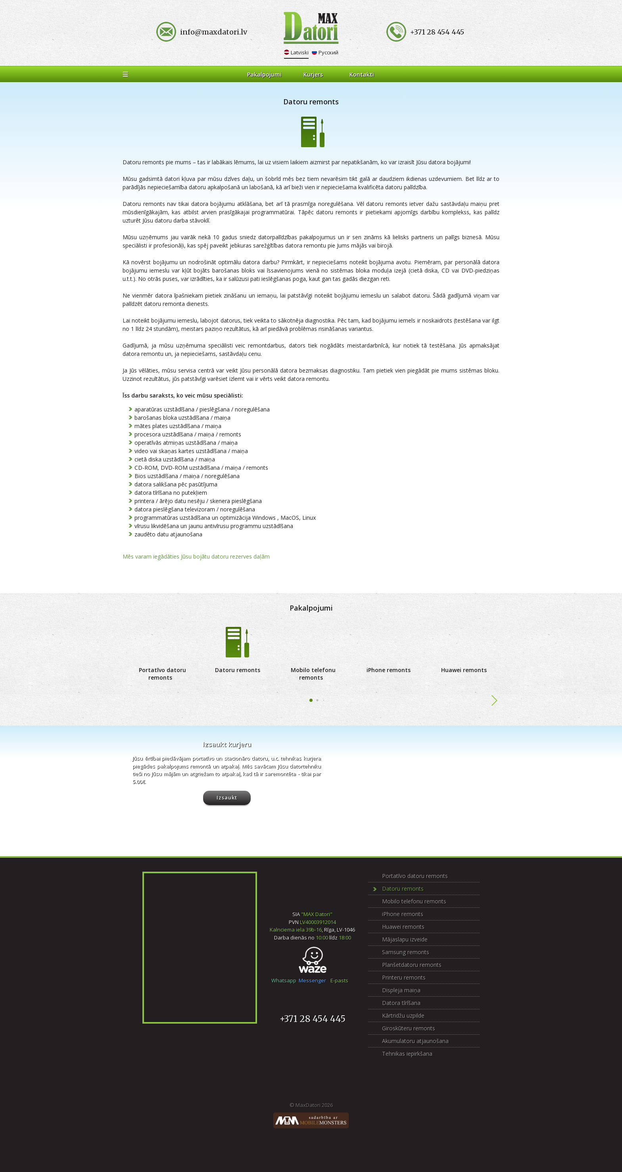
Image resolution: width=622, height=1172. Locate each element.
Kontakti (361, 74)
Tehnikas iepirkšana (407, 1053)
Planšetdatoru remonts (412, 964)
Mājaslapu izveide (405, 939)
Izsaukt (227, 797)
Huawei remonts (464, 670)
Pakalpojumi (264, 74)
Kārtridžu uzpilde (403, 1015)
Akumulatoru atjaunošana (415, 1041)
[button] (311, 700)
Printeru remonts (404, 977)
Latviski (300, 52)
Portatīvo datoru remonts (162, 673)
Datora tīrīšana (401, 1003)
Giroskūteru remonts (408, 1028)
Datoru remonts (237, 670)
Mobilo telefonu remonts (313, 673)
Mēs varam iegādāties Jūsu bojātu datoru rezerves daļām (196, 556)
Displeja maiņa (401, 990)
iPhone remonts (389, 670)
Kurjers (313, 74)
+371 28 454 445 (313, 1018)
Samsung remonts (405, 952)
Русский (328, 52)
